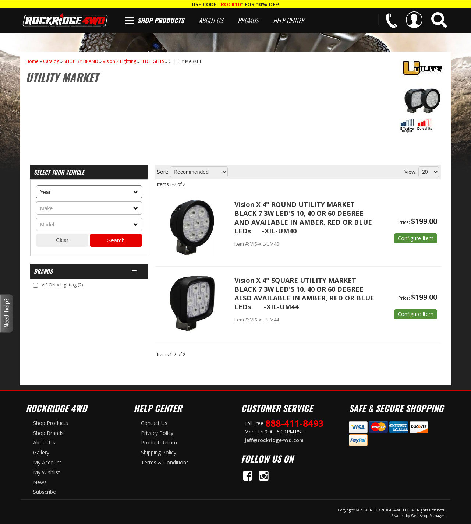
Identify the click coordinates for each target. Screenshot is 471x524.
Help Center (288, 20)
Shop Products (160, 20)
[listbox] (89, 191)
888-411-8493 (294, 423)
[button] (439, 20)
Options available (415, 238)
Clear (62, 240)
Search (116, 240)
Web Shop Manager (427, 515)
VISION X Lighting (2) (62, 285)
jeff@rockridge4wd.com (274, 440)
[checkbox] (35, 285)
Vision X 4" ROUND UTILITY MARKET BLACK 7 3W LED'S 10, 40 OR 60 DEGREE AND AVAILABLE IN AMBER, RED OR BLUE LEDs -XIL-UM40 (303, 217)
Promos (248, 20)
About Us (211, 20)
